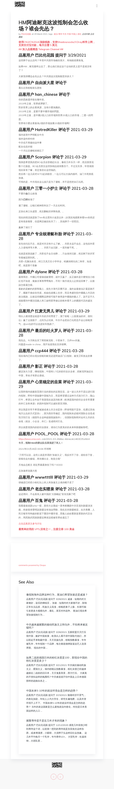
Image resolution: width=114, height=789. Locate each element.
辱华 (60, 34)
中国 (69, 34)
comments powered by (32, 565)
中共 (64, 34)
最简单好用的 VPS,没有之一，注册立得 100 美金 (46, 529)
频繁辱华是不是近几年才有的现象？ (46, 720)
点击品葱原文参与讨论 (30, 523)
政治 (56, 34)
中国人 (74, 34)
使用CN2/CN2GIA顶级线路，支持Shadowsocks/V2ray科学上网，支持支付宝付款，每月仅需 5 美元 (57, 43)
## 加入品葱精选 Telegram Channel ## (41, 49)
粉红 (79, 34)
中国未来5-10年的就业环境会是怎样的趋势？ (52, 690)
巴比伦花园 (26, 34)
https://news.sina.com (30, 439)
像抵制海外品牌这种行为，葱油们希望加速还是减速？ (57, 594)
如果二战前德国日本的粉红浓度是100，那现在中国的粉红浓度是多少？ (56, 659)
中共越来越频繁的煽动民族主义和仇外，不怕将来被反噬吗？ (57, 626)
